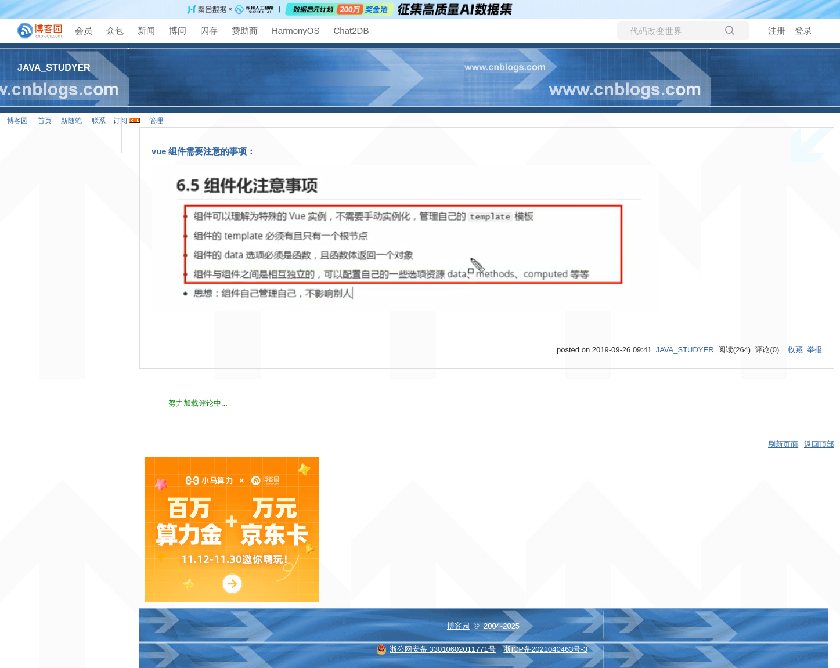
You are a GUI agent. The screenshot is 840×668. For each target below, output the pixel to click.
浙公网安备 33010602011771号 (436, 649)
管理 (156, 121)
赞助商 (245, 30)
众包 (115, 30)
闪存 (209, 30)
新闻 (146, 30)
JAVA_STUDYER (54, 68)
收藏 (795, 349)
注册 (776, 30)
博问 (177, 30)
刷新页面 (783, 444)
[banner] (35, 31)
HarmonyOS (296, 30)
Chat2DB (351, 30)
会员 (83, 30)
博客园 (458, 626)
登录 (803, 30)
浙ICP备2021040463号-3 (545, 649)
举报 (814, 349)
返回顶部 (819, 444)
